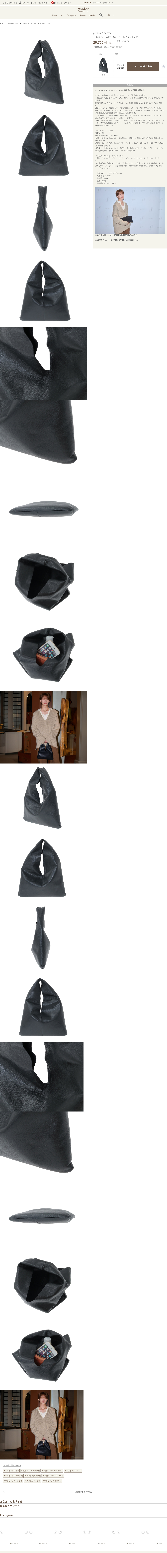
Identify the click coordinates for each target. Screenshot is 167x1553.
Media (92, 15)
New (54, 15)
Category (71, 15)
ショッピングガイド (40, 3)
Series (82, 15)
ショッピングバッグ (61, 3)
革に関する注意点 (83, 1492)
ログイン (24, 3)
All (62, 15)
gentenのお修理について (103, 3)
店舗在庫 (120, 68)
